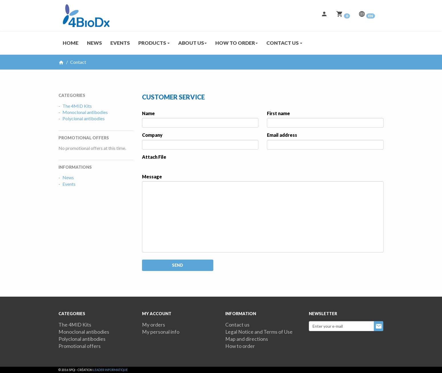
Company (152, 135)
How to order (240, 346)
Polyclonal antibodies (83, 118)
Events (120, 43)
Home (70, 43)
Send (177, 265)
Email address (282, 135)
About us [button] (192, 43)
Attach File (154, 157)
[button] (324, 15)
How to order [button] (236, 43)
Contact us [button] (284, 43)
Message (152, 176)
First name (278, 113)
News (94, 43)
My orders (153, 325)
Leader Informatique (110, 370)
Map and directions (246, 339)
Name (148, 113)
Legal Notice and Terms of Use (259, 332)
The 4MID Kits (77, 106)
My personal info (160, 332)
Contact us (237, 325)
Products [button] (154, 43)
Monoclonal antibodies (85, 112)
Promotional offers (79, 346)
